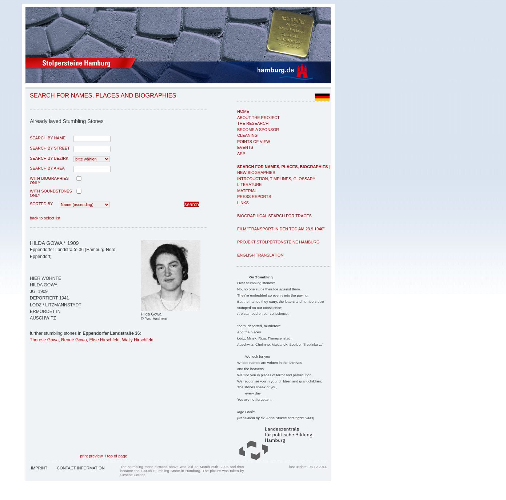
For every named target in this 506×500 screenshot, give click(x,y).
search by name (47, 138)
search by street (50, 148)
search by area (47, 168)
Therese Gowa (44, 339)
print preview (91, 456)
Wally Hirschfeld (137, 339)
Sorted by (41, 204)
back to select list (45, 218)
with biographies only (49, 180)
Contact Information (80, 468)
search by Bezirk (49, 158)
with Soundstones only (51, 193)
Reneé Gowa (74, 339)
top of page (117, 456)
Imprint (39, 468)
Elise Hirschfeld (104, 339)
